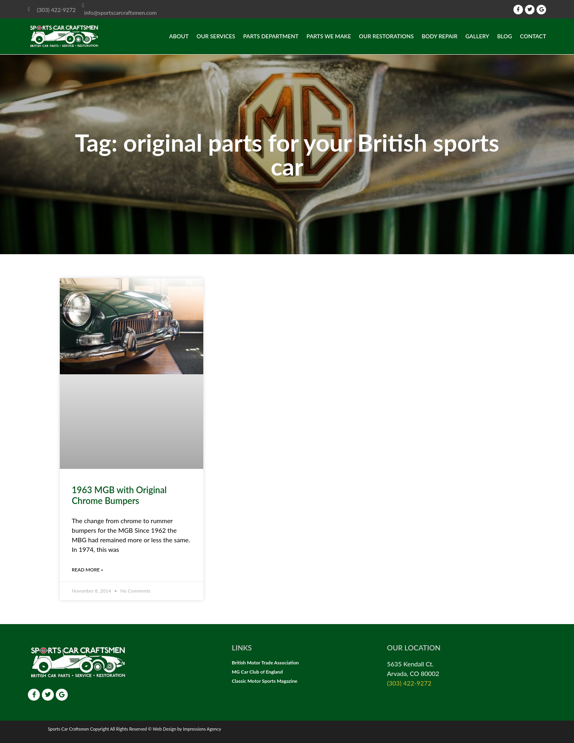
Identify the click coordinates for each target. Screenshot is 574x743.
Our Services (216, 36)
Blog (504, 36)
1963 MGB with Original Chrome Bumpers (119, 495)
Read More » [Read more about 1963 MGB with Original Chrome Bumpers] (87, 570)
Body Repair (440, 36)
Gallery (477, 36)
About (179, 36)
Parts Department (271, 36)
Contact (533, 36)
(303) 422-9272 (409, 683)
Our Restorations (386, 36)
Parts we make (329, 36)
